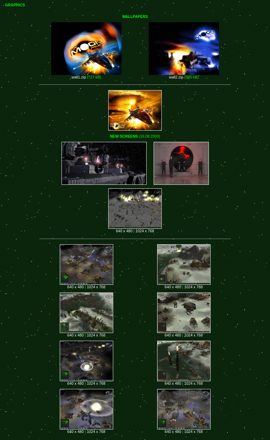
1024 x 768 (144, 231)
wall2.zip (176, 77)
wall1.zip (78, 77)
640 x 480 (124, 231)
